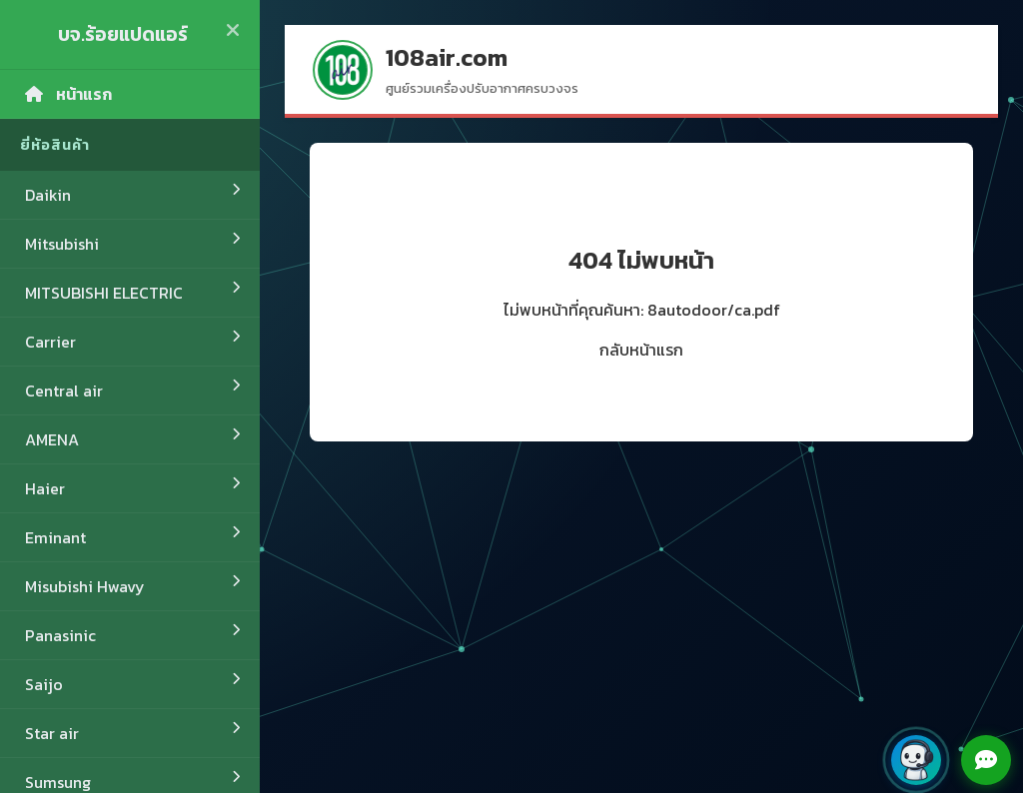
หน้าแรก (68, 94)
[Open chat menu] (986, 760)
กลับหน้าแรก (641, 350)
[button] (916, 760)
